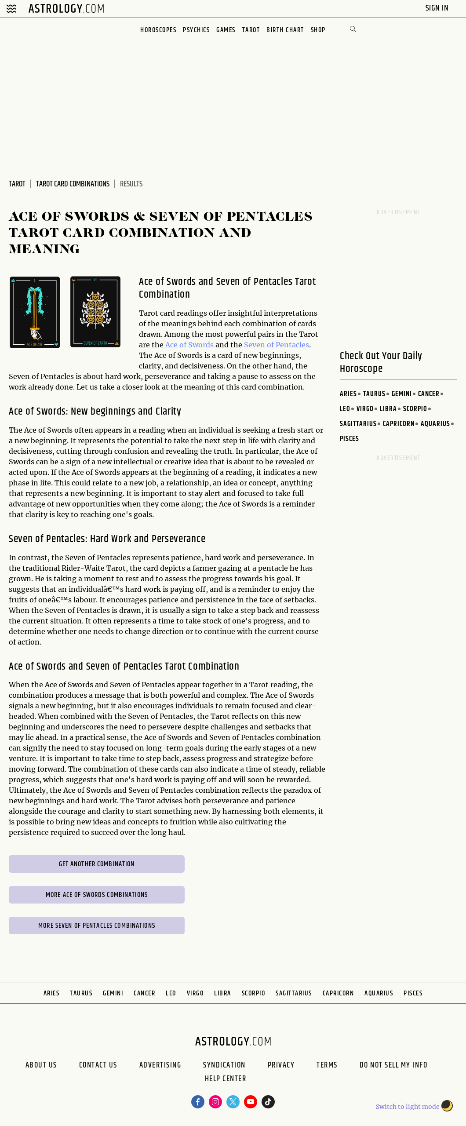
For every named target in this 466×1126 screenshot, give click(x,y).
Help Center (226, 1080)
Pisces (349, 439)
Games (226, 30)
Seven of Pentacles (276, 344)
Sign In (438, 8)
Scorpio (415, 409)
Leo (345, 409)
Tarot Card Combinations (72, 184)
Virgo (365, 409)
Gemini (402, 394)
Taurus (374, 394)
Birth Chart (285, 30)
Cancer (429, 394)
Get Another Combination (97, 864)
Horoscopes (158, 30)
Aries (348, 394)
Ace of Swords (189, 344)
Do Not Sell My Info (394, 1065)
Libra (388, 409)
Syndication (224, 1065)
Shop (318, 30)
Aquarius (435, 424)
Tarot (251, 30)
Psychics (196, 30)
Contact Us (98, 1065)
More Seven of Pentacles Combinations (96, 925)
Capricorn (399, 424)
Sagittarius (358, 424)
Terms (327, 1065)
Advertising (160, 1065)
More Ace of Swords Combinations (97, 894)
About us (41, 1065)
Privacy (281, 1065)
